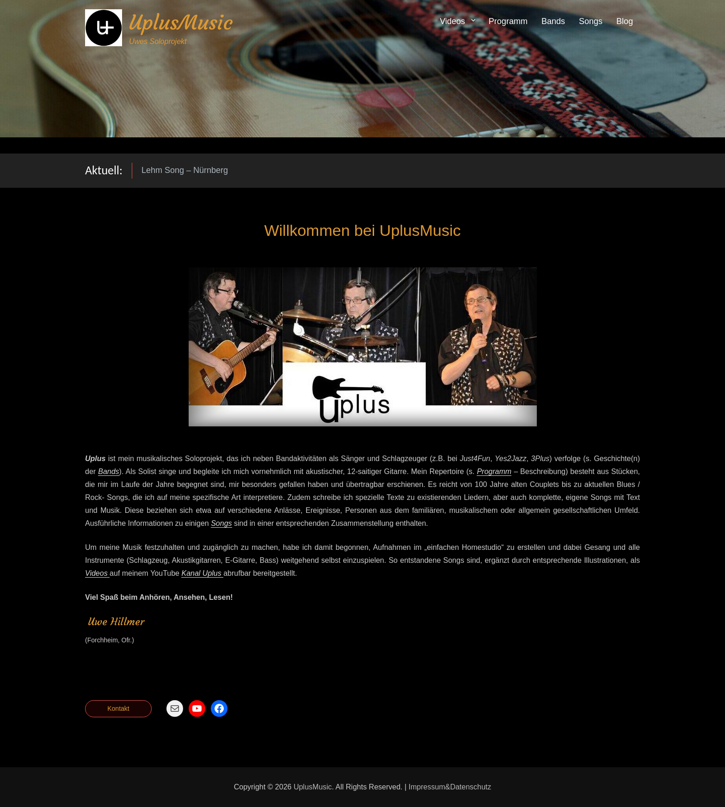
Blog (624, 21)
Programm (508, 21)
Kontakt (118, 708)
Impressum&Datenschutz (450, 787)
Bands (553, 21)
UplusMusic (181, 22)
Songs (590, 21)
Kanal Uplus (202, 573)
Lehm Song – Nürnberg (184, 170)
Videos (452, 21)
